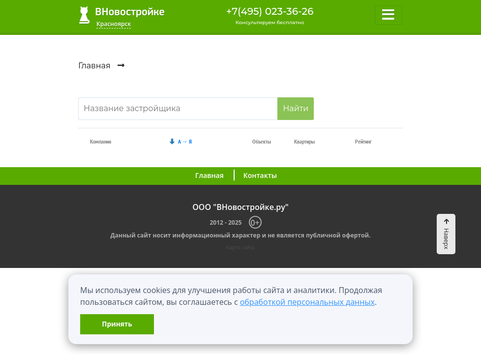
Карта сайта (240, 247)
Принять (117, 323)
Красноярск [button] (113, 24)
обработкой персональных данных (307, 301)
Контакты (260, 175)
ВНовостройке (122, 15)
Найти (295, 108)
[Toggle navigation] (388, 15)
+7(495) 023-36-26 (270, 11)
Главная (209, 175)
